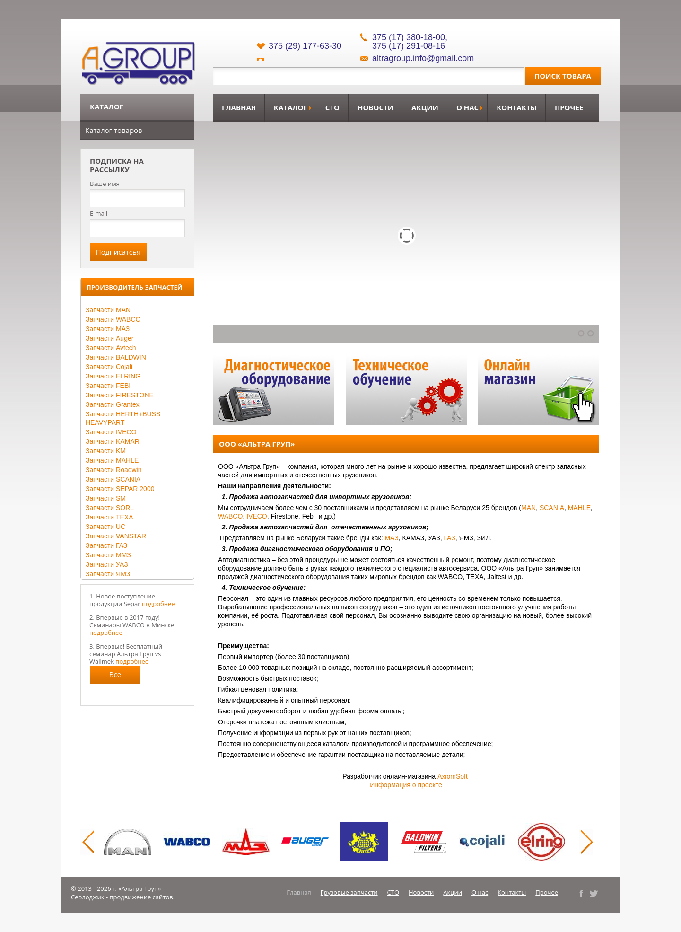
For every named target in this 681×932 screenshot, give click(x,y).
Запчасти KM (106, 451)
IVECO (256, 516)
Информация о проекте (406, 785)
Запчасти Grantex (113, 404)
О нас (467, 107)
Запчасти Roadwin (114, 470)
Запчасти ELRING (113, 376)
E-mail (98, 213)
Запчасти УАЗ (107, 564)
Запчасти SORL (110, 507)
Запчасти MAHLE (112, 460)
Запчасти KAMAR (113, 441)
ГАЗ (449, 538)
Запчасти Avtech (111, 348)
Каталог (290, 107)
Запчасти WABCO (113, 319)
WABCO (230, 516)
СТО (332, 107)
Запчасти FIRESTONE (120, 395)
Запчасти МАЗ (108, 329)
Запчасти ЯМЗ (108, 574)
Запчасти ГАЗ (106, 545)
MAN (528, 507)
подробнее (158, 603)
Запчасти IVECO (111, 432)
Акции (424, 107)
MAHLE (579, 507)
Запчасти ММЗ (108, 555)
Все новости (115, 676)
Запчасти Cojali (109, 366)
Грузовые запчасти (349, 892)
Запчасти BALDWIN (116, 357)
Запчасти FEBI (108, 385)
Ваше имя (105, 184)
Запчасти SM (106, 498)
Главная (239, 107)
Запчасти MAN (108, 310)
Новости (375, 107)
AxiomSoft (452, 776)
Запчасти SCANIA (113, 479)
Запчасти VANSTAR (116, 536)
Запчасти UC (105, 526)
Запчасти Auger (109, 338)
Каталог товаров (113, 130)
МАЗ (391, 538)
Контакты (517, 107)
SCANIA (552, 507)
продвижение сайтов (141, 897)
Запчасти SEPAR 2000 (120, 488)
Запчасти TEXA (109, 517)
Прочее (569, 107)
